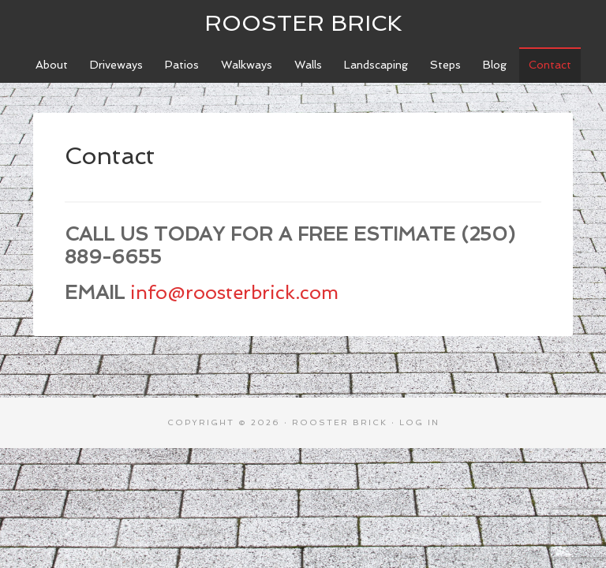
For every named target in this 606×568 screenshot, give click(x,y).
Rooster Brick (303, 23)
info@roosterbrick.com (234, 292)
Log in (419, 422)
